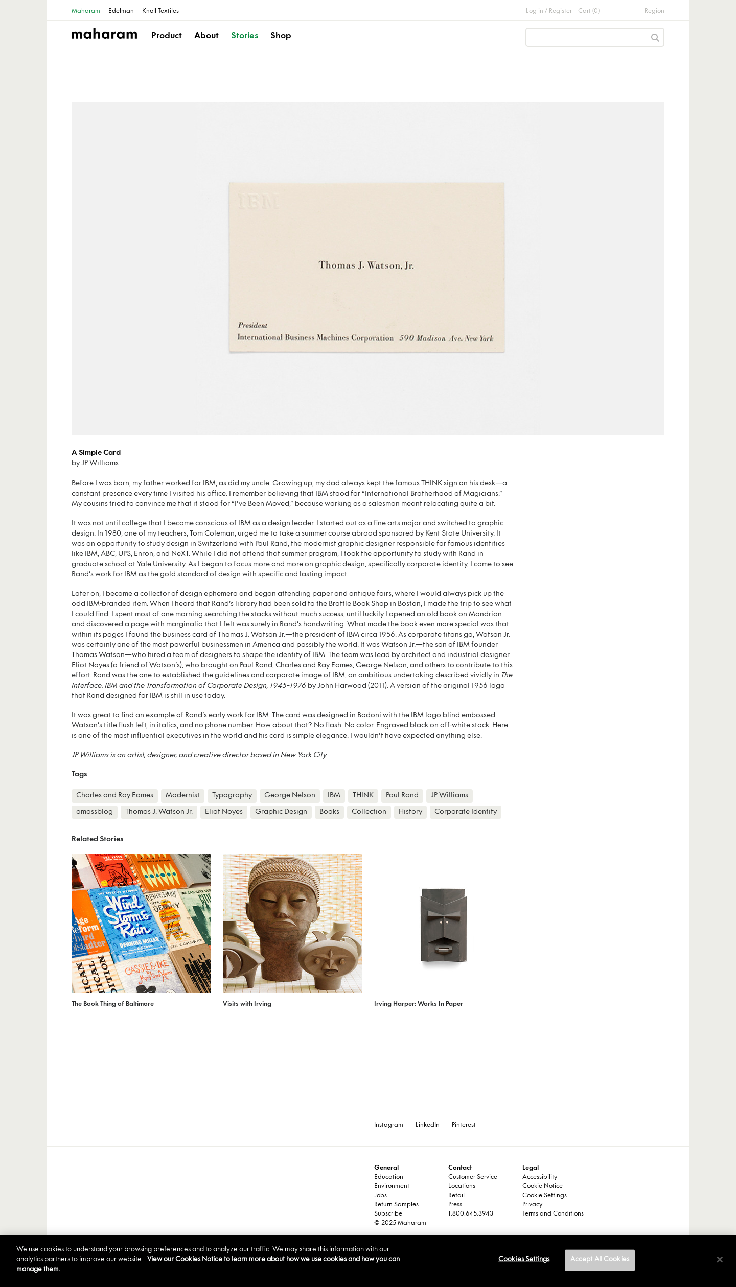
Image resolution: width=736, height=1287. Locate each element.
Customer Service (472, 1177)
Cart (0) (589, 11)
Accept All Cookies (599, 1260)
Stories (244, 36)
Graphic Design (281, 812)
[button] (167, 45)
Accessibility (539, 1177)
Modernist (183, 795)
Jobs (380, 1195)
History (410, 812)
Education (388, 1177)
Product (166, 36)
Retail (456, 1195)
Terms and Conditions (553, 1214)
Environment (391, 1186)
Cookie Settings (544, 1195)
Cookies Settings (523, 1260)
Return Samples (396, 1204)
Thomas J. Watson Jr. (159, 812)
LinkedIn (428, 1125)
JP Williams (449, 795)
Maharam (86, 11)
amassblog (94, 812)
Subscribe (388, 1214)
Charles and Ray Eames (314, 665)
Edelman (121, 11)
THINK (363, 795)
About (206, 36)
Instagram (388, 1125)
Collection (369, 812)
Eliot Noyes (224, 812)
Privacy (532, 1204)
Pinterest (464, 1125)
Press (455, 1204)
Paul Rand (402, 795)
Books (329, 812)
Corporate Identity (465, 812)
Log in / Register (549, 11)
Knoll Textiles (160, 11)
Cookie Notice (542, 1186)
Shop (280, 36)
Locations (461, 1186)
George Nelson (381, 665)
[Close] (719, 1260)
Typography (232, 795)
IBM (334, 795)
